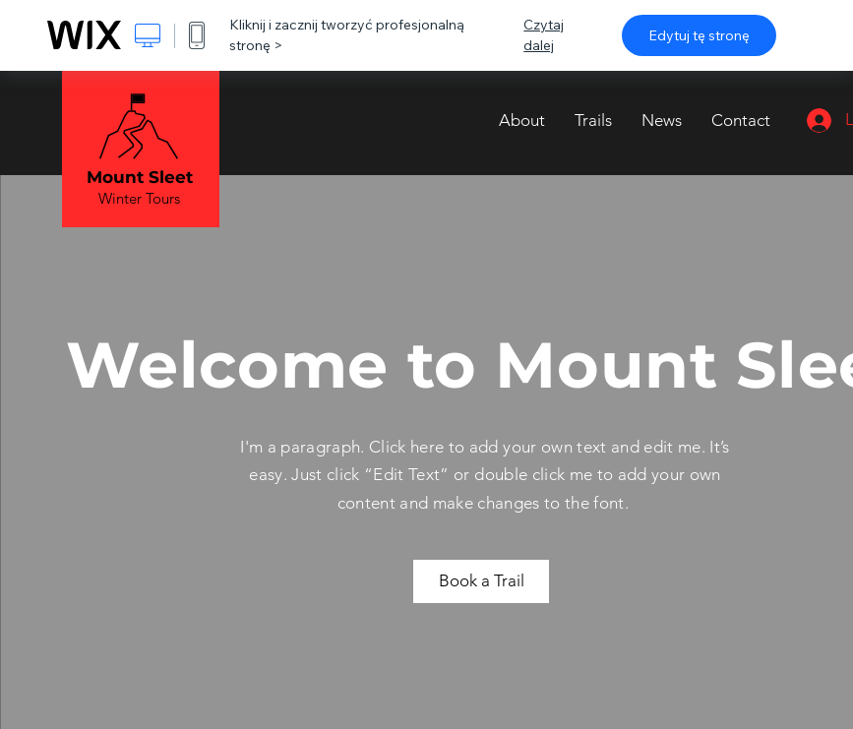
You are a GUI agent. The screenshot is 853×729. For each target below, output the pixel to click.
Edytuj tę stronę (699, 35)
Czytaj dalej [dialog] (543, 35)
